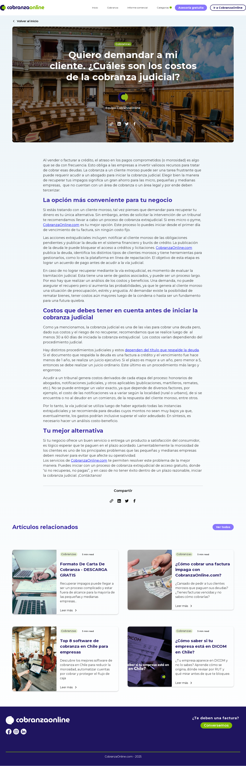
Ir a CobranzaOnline (228, 7)
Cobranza (112, 7)
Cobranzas (123, 44)
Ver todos (223, 527)
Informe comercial (137, 7)
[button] (163, 7)
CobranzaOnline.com (61, 225)
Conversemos (216, 725)
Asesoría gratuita (191, 7)
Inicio (95, 7)
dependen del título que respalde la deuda (162, 350)
